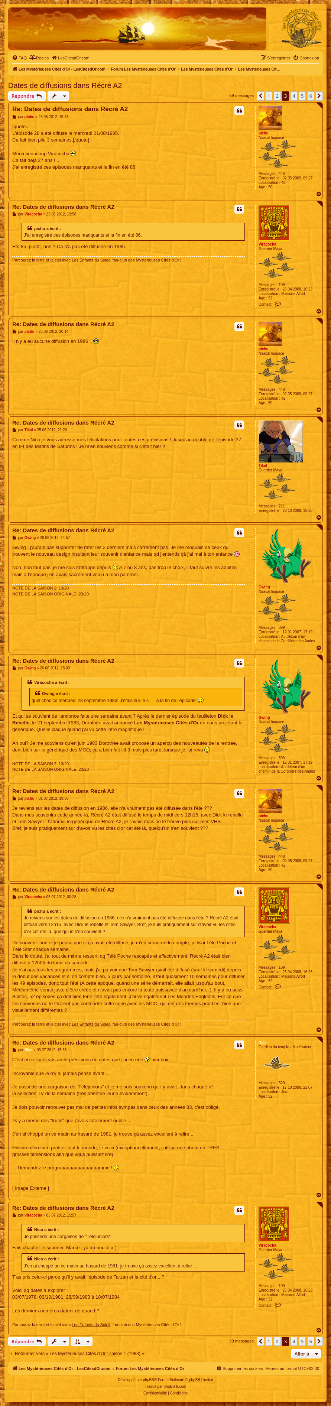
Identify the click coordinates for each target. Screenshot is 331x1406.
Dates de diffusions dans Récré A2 (65, 85)
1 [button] (268, 95)
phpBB (148, 1380)
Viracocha (267, 244)
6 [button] (310, 95)
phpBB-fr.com (175, 1386)
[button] (260, 95)
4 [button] (294, 95)
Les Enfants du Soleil (91, 260)
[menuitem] (19, 57)
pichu (264, 133)
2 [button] (277, 95)
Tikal (263, 466)
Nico (263, 1042)
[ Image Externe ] (30, 1188)
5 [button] (302, 95)
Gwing (264, 587)
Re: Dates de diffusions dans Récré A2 (70, 109)
